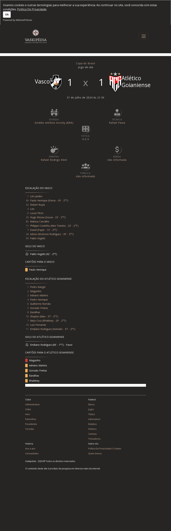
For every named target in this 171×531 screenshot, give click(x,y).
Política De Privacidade (32, 9)
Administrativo (32, 404)
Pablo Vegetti (37, 238)
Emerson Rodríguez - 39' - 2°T (56, 234)
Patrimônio (30, 419)
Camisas (92, 433)
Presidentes (31, 424)
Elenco (91, 404)
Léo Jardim (36, 196)
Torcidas (29, 428)
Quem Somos (95, 453)
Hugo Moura (37, 217)
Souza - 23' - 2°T (55, 217)
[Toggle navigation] (144, 36)
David (33, 230)
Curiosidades (32, 453)
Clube (28, 409)
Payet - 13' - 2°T (47, 230)
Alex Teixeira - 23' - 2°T (64, 225)
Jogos (91, 409)
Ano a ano (30, 448)
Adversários (94, 419)
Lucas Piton (36, 213)
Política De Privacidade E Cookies (104, 448)
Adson (33, 234)
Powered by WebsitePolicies (17, 20)
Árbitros (92, 428)
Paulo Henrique (38, 200)
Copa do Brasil (85, 63)
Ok (7, 14)
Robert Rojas (37, 204)
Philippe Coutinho (40, 225)
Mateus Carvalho (39, 221)
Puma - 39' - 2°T (58, 200)
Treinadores (94, 438)
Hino (27, 414)
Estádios (92, 424)
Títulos (91, 414)
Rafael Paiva (117, 122)
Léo (32, 209)
